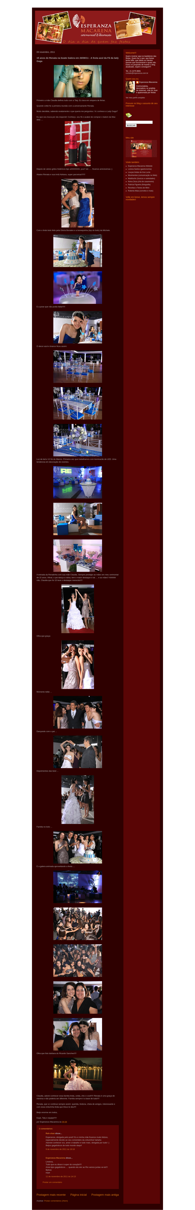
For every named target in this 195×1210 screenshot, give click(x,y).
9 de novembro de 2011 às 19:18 (60, 1149)
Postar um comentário (52, 1182)
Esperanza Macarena (55, 1158)
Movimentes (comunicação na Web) (142, 175)
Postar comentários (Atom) (56, 1201)
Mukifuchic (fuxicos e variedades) (141, 178)
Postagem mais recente (51, 1194)
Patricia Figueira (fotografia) (139, 185)
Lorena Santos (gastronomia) (140, 169)
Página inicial (78, 1194)
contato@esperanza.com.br (137, 73)
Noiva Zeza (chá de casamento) (141, 181)
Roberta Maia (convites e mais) (140, 191)
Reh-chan (50, 1133)
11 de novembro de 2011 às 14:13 (61, 1176)
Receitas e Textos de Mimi (138, 188)
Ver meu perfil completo (135, 98)
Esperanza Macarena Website (140, 166)
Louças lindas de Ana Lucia (139, 172)
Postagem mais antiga (105, 1194)
